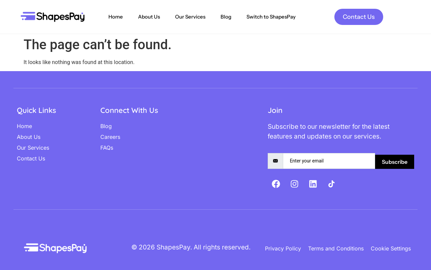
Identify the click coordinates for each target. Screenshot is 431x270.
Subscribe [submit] (394, 161)
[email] (329, 161)
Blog (226, 16)
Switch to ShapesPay (271, 16)
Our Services (190, 16)
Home (115, 16)
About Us (149, 16)
